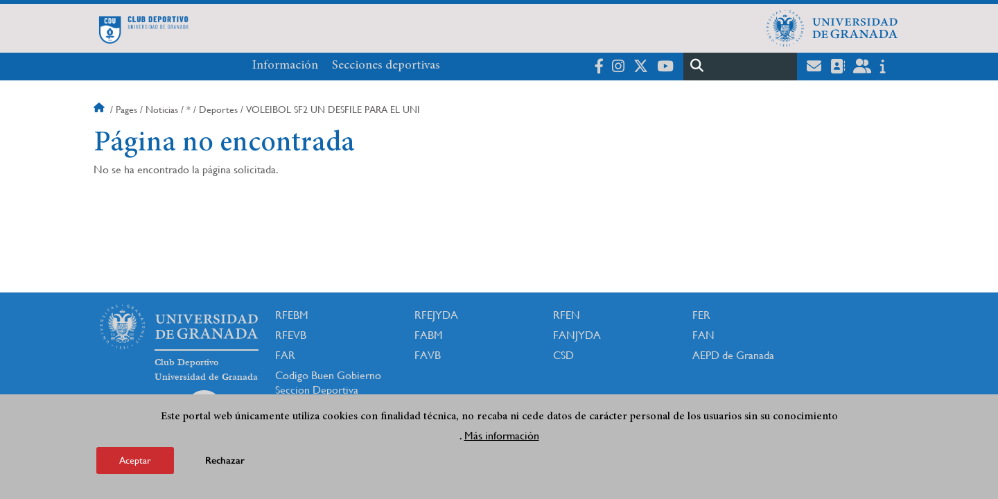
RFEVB (290, 335)
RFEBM (291, 315)
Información (285, 66)
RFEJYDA (436, 315)
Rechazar (225, 463)
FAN (703, 335)
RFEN (566, 315)
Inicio (100, 109)
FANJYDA (577, 335)
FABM (428, 335)
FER (701, 315)
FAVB (427, 355)
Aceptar (135, 462)
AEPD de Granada (733, 355)
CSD (563, 355)
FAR (285, 355)
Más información (501, 437)
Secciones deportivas (386, 66)
